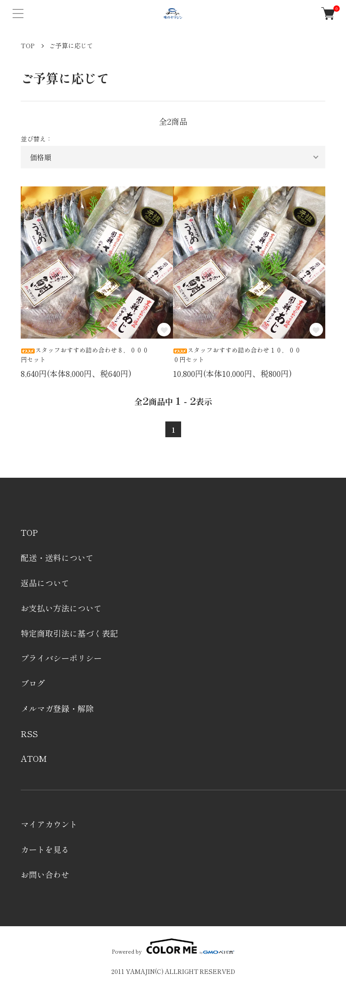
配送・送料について (57, 557)
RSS (29, 733)
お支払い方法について (61, 608)
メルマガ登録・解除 (57, 708)
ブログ (33, 683)
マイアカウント (49, 824)
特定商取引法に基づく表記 (69, 633)
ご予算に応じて (71, 45)
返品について (45, 583)
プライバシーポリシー (61, 658)
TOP (27, 45)
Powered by (173, 946)
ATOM (34, 758)
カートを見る (45, 849)
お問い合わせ (45, 874)
